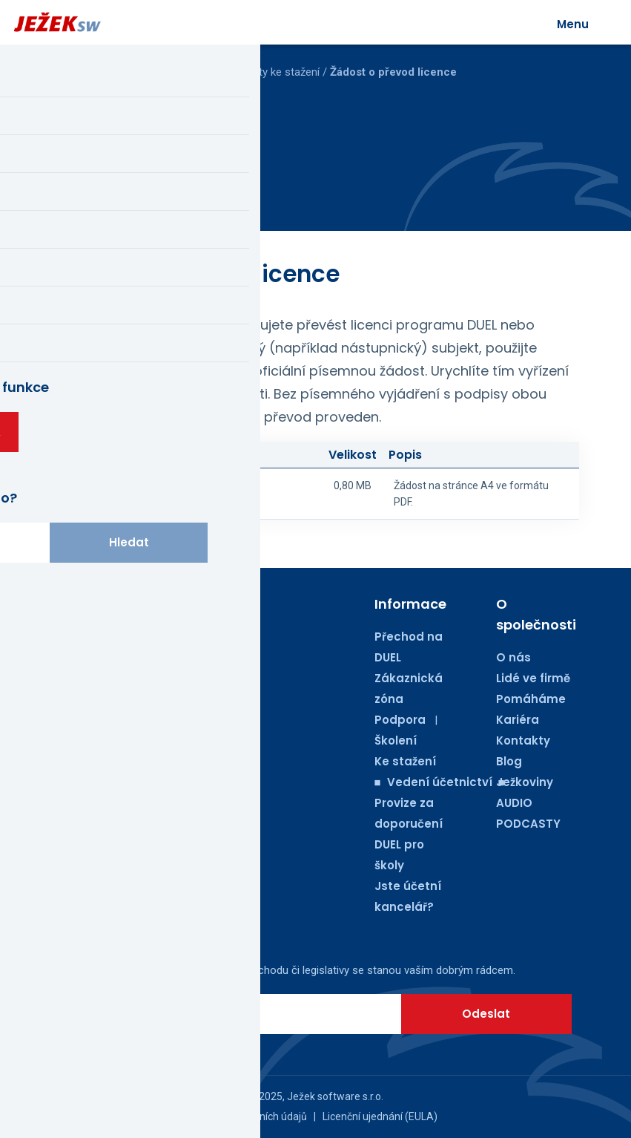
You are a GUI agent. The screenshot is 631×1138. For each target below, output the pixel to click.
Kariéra (517, 719)
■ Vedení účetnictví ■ (439, 782)
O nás (513, 657)
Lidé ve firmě (533, 678)
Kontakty (523, 740)
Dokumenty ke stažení (266, 72)
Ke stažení (405, 761)
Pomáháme (531, 699)
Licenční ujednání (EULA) (380, 1116)
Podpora (400, 719)
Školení (395, 740)
